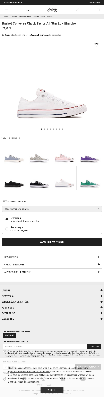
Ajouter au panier (52, 241)
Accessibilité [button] (95, 2)
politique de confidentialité (51, 375)
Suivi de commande (12, 2)
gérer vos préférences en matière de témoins (29, 371)
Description (51, 257)
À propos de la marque (51, 272)
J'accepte (52, 390)
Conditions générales (79, 353)
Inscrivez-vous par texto (15, 341)
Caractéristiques (51, 264)
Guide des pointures (14, 201)
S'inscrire (9, 335)
